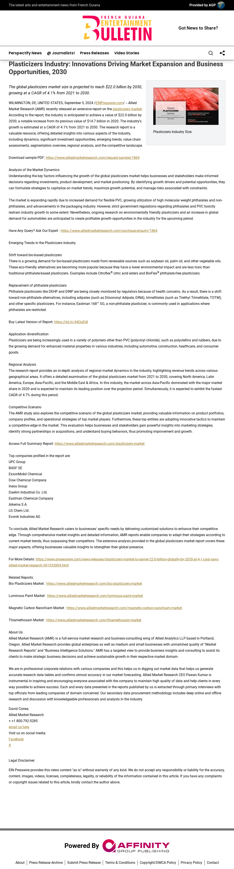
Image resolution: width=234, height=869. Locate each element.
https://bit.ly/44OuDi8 (71, 322)
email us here (19, 727)
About (20, 863)
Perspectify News (25, 53)
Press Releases (94, 53)
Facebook (16, 739)
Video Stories (126, 53)
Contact (213, 863)
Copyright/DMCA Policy (158, 863)
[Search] (210, 53)
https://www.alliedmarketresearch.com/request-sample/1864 (93, 158)
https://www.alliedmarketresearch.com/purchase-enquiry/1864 (109, 231)
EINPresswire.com (109, 103)
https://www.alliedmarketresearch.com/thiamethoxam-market (93, 620)
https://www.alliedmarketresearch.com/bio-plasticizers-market (94, 584)
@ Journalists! (61, 53)
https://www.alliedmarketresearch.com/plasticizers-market (100, 444)
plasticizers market (127, 109)
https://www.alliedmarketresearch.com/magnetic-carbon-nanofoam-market (124, 608)
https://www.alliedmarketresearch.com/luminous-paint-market (95, 596)
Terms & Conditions (120, 863)
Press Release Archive (46, 863)
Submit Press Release (84, 863)
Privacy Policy (191, 863)
